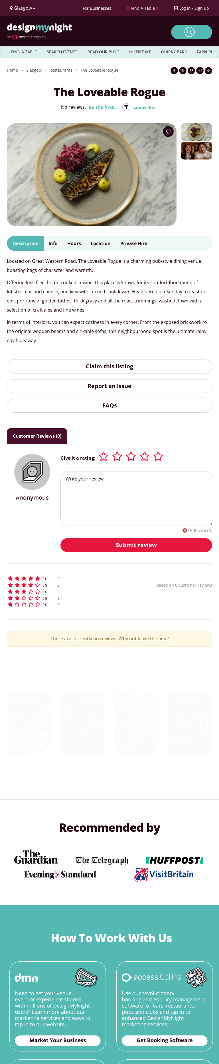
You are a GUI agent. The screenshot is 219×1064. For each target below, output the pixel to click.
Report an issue (109, 386)
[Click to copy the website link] (208, 70)
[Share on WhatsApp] (200, 70)
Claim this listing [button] (109, 366)
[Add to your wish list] (168, 131)
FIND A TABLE (24, 51)
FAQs (109, 405)
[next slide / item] (201, 724)
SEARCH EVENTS (62, 51)
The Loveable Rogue (99, 70)
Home (12, 70)
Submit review (136, 545)
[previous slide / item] (18, 724)
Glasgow (34, 70)
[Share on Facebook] (174, 70)
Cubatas (82, 770)
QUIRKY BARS (174, 51)
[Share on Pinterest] (191, 70)
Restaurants (60, 70)
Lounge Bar (144, 107)
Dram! (29, 770)
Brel (136, 770)
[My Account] (191, 8)
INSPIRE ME (140, 51)
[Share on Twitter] (182, 70)
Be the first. (101, 107)
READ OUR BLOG (103, 51)
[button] (65, 578)
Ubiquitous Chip (189, 770)
